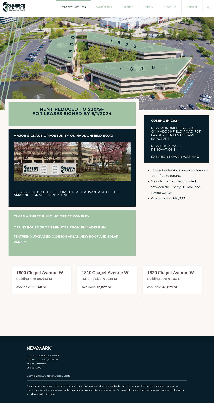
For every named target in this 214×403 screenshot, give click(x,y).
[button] (208, 6)
